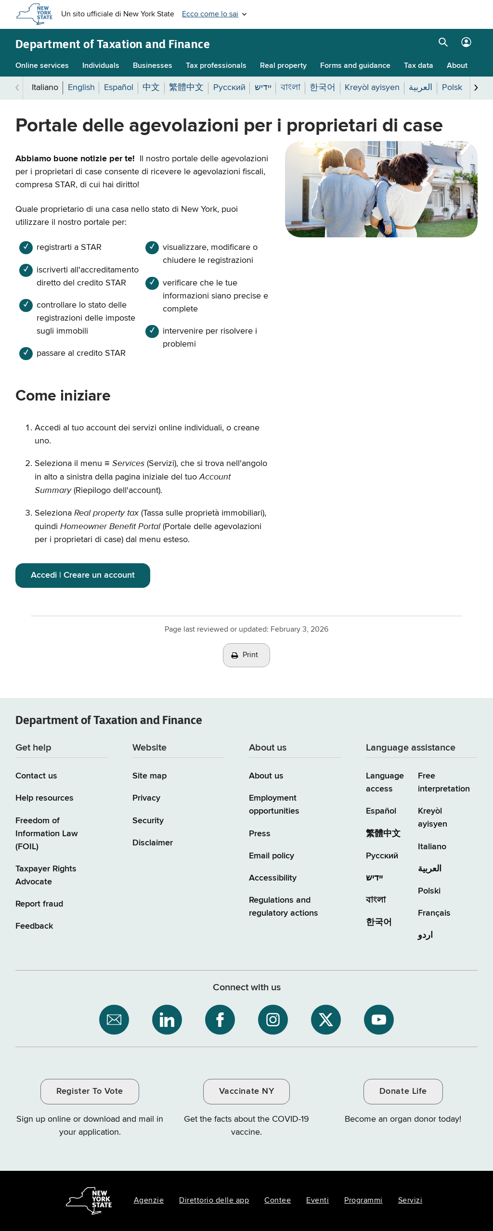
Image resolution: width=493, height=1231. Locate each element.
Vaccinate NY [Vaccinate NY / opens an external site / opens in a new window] (246, 1091)
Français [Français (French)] (434, 913)
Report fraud (39, 904)
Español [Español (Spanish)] (381, 811)
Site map (149, 776)
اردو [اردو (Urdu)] (425, 935)
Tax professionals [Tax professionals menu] (216, 66)
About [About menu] (457, 66)
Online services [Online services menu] (42, 66)
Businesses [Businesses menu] (152, 66)
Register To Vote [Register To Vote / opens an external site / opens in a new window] (89, 1091)
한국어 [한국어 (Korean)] (379, 922)
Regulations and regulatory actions (283, 907)
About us (266, 776)
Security (148, 820)
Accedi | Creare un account (83, 575)
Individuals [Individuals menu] (100, 66)
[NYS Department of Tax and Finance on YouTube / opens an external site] (379, 1020)
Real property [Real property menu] (283, 66)
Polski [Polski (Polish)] (429, 891)
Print (250, 655)
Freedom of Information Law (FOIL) (46, 833)
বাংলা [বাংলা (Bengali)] (376, 900)
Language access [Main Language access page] (385, 782)
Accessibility (273, 878)
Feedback (34, 926)
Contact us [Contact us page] (36, 776)
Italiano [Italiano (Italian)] (432, 846)
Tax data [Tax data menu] (418, 66)
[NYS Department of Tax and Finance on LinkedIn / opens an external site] (167, 1020)
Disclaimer (152, 843)
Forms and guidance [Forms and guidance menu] (355, 66)
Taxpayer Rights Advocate (46, 875)
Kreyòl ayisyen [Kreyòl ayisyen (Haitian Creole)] (432, 818)
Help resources (44, 798)
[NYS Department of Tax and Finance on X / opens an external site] (326, 1020)
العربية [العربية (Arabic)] (429, 869)
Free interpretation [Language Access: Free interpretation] (444, 782)
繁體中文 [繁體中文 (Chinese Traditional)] (383, 833)
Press (260, 833)
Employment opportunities (274, 805)
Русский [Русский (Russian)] (382, 856)
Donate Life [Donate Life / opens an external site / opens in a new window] (403, 1091)
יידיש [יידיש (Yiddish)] (374, 878)
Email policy (271, 856)
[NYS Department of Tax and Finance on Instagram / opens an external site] (273, 1020)
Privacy (146, 798)
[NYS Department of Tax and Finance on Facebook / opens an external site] (220, 1020)
